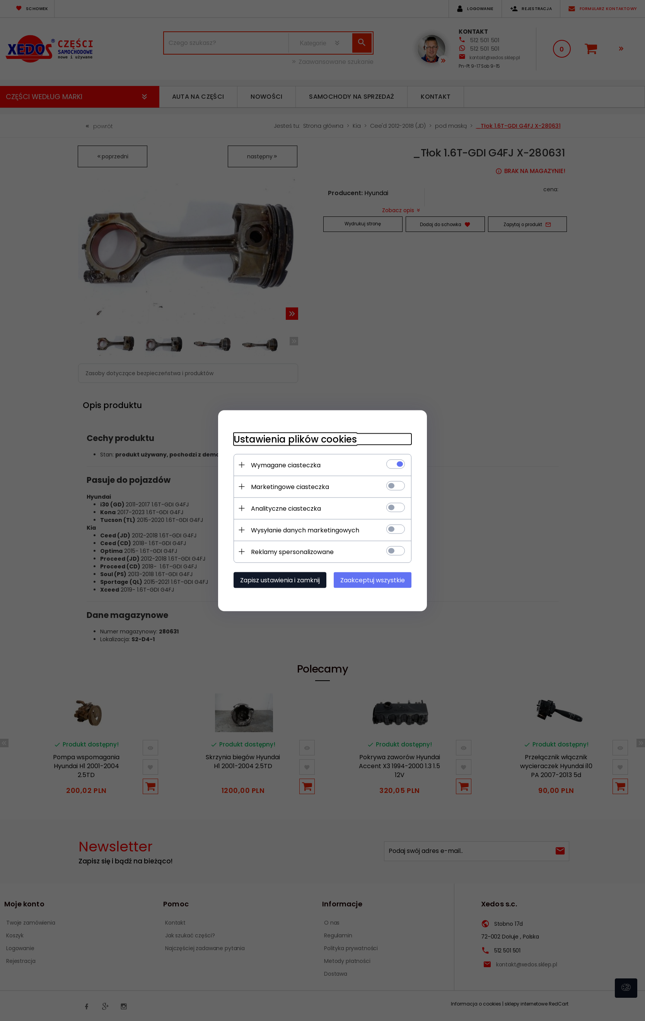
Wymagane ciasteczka (286, 464)
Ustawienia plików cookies (295, 438)
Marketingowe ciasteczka (290, 486)
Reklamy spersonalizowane (292, 551)
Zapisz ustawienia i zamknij (280, 579)
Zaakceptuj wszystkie (372, 579)
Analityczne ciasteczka (286, 508)
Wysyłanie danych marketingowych (305, 529)
